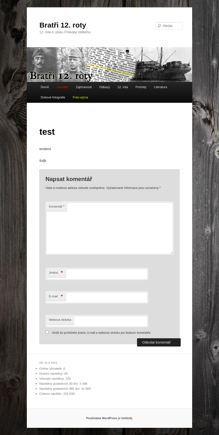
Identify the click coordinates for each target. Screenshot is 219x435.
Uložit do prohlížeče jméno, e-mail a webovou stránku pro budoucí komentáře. (101, 332)
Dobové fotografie (53, 97)
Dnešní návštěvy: (51, 373)
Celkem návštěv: (51, 393)
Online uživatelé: (51, 368)
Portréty (141, 87)
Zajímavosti (84, 87)
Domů (45, 87)
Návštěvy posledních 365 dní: (60, 388)
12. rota (122, 87)
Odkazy (104, 87)
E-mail (56, 296)
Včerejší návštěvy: (52, 378)
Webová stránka (60, 320)
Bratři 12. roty (62, 25)
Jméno (56, 272)
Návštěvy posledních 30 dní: (59, 383)
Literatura (160, 87)
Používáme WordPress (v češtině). (109, 418)
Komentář (56, 206)
